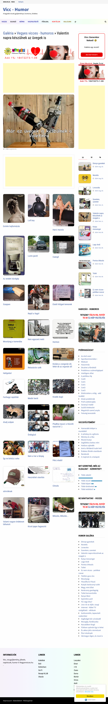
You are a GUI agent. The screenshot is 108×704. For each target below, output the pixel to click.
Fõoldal (45, 22)
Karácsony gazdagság (89, 590)
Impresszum (7, 701)
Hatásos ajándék (87, 445)
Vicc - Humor (16, 9)
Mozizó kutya (86, 440)
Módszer (84, 362)
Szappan (6, 304)
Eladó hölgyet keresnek (62, 304)
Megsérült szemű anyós (90, 410)
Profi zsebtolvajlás (88, 402)
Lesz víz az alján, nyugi (90, 604)
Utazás (41, 677)
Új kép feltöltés (96, 318)
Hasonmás (85, 364)
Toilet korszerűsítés (89, 593)
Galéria (8, 33)
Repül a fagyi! (33, 313)
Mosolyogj (85, 579)
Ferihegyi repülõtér (11, 397)
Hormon (56, 342)
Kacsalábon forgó (88, 624)
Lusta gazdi (33, 256)
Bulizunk (67, 22)
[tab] (82, 157)
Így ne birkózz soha (11, 458)
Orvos (76, 680)
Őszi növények (87, 633)
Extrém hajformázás (11, 226)
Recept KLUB (43, 673)
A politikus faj (86, 376)
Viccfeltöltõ (33, 22)
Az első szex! (86, 356)
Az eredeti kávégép (11, 278)
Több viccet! (91, 480)
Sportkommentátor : (89, 359)
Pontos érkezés (98, 260)
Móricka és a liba (87, 437)
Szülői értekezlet (87, 407)
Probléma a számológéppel (92, 370)
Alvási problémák (88, 399)
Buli (39, 664)
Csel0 (83, 379)
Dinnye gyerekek (99, 163)
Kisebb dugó (58, 397)
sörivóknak (7, 491)
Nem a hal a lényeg (36, 456)
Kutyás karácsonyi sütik (90, 584)
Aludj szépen (8, 422)
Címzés (56, 486)
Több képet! (87, 483)
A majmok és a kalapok (90, 457)
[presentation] (82, 157)
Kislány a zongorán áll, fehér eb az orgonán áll (62, 365)
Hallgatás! (7, 373)
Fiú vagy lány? (86, 601)
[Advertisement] (38, 78)
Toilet (95, 273)
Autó (75, 683)
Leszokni (77, 660)
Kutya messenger (97, 228)
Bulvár (76, 677)
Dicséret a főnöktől (88, 367)
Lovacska (96, 187)
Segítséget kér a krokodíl (91, 619)
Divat (76, 664)
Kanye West (85, 596)
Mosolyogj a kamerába (12, 341)
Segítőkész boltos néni (90, 442)
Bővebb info (89, 692)
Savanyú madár (87, 404)
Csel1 (83, 382)
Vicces (4, 22)
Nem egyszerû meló (36, 339)
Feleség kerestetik (88, 413)
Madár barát (33, 398)
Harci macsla (58, 229)
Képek (22, 22)
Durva (76, 673)
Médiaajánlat (27, 701)
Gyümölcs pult (87, 599)
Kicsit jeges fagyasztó (37, 526)
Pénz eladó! (57, 460)
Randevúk (85, 454)
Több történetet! (89, 486)
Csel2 (83, 387)
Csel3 (83, 390)
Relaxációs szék (34, 367)
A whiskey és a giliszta (90, 434)
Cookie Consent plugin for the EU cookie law (90, 700)
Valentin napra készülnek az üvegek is (98, 215)
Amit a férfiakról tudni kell (91, 448)
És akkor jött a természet (91, 630)
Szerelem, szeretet (96, 200)
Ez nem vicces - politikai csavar (98, 291)
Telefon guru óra (87, 576)
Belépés (20, 2)
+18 (75, 667)
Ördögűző (32, 434)
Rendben (90, 696)
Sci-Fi (40, 670)
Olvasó (13, 22)
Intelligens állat (87, 373)
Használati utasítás (36, 477)
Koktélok (56, 22)
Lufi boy (31, 220)
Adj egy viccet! (92, 55)
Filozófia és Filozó (88, 581)
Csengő (56, 257)
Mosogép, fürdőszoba (89, 621)
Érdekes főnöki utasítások (91, 451)
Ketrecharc (42, 667)
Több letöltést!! (88, 489)
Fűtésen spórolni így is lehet (92, 627)
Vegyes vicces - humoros (35, 33)
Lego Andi (96, 244)
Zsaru (76, 670)
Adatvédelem (17, 701)
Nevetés (96, 175)
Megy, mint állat (87, 587)
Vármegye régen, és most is (92, 636)
